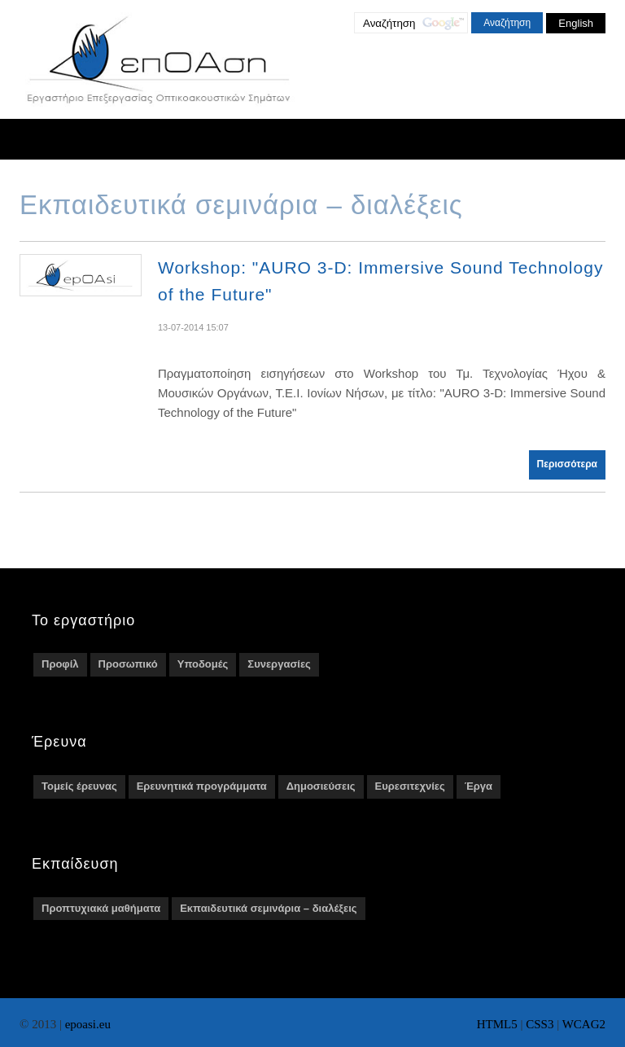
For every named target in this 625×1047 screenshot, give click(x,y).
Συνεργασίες (278, 664)
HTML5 (497, 1024)
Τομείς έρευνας (79, 786)
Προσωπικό (128, 664)
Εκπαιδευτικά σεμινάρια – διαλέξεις (268, 908)
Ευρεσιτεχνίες (410, 786)
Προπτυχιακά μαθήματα (101, 908)
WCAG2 (583, 1024)
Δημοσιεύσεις (321, 786)
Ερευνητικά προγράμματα (202, 786)
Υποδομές (203, 664)
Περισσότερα (567, 464)
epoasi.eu (88, 1024)
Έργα (478, 786)
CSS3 (539, 1024)
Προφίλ (60, 664)
